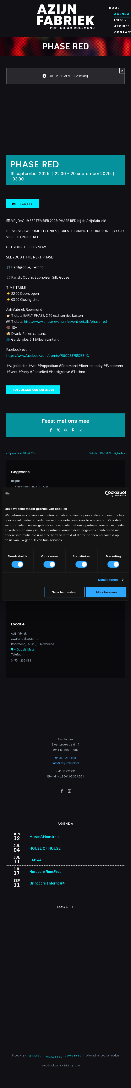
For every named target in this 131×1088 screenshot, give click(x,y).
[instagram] (69, 791)
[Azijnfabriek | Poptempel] (65, 802)
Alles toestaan (106, 592)
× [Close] (122, 70)
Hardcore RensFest (45, 871)
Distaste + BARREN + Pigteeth (105, 453)
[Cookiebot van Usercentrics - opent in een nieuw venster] (108, 493)
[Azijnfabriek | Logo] (65, 5)
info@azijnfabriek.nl (66, 763)
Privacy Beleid (54, 1056)
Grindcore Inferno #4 (47, 883)
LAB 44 (35, 860)
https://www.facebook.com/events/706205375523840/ (47, 355)
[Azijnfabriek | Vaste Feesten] (65, 917)
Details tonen (108, 579)
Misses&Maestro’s (44, 836)
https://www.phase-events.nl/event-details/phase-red (65, 321)
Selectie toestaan (64, 592)
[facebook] (62, 791)
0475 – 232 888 (65, 758)
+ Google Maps (24, 649)
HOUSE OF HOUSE (45, 848)
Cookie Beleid (73, 1055)
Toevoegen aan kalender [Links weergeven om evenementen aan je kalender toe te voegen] (33, 390)
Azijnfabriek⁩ (34, 1055)
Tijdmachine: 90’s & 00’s (21, 453)
